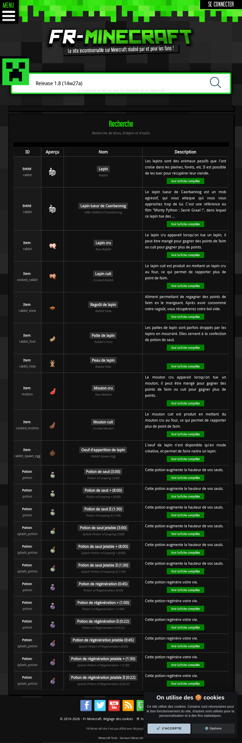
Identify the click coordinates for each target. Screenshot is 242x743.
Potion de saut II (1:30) (103, 509)
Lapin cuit (103, 273)
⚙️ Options (213, 728)
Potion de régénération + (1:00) (103, 602)
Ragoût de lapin (103, 304)
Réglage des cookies (118, 719)
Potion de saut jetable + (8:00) (103, 546)
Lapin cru (103, 242)
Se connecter (221, 4)
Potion (27, 471)
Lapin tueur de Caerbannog (103, 205)
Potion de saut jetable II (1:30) (103, 565)
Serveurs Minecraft (131, 738)
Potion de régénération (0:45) (103, 583)
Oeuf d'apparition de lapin (103, 449)
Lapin (103, 168)
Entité (26, 169)
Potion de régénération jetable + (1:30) (103, 658)
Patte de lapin (103, 335)
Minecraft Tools (107, 738)
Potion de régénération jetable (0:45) (103, 640)
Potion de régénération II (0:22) (103, 621)
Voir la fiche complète (185, 181)
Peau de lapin (103, 360)
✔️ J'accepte (169, 728)
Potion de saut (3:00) (103, 471)
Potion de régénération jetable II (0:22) (103, 677)
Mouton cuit (103, 422)
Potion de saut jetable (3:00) (103, 527)
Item (26, 242)
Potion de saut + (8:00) (103, 490)
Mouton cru (103, 388)
